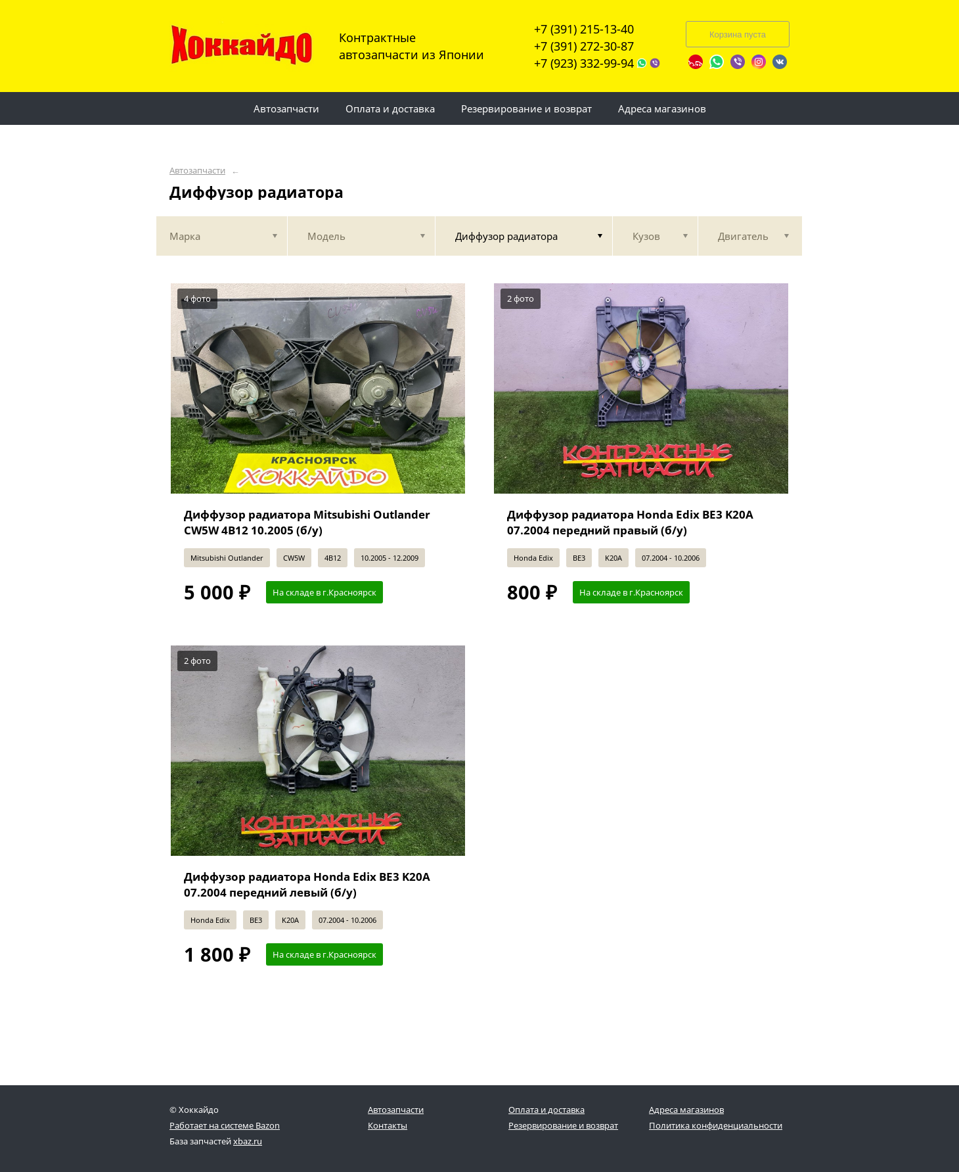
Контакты (387, 1125)
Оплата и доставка (546, 1109)
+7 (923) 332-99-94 (584, 63)
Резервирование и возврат (563, 1125)
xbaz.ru (247, 1141)
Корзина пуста (737, 34)
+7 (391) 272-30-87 (584, 46)
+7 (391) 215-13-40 (584, 29)
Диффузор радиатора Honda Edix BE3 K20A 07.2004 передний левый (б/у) (307, 884)
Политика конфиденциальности (715, 1125)
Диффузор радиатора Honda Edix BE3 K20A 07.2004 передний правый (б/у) (630, 522)
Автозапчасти (197, 170)
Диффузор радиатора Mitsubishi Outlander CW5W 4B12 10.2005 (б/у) (307, 522)
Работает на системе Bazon (224, 1125)
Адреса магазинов (686, 1109)
